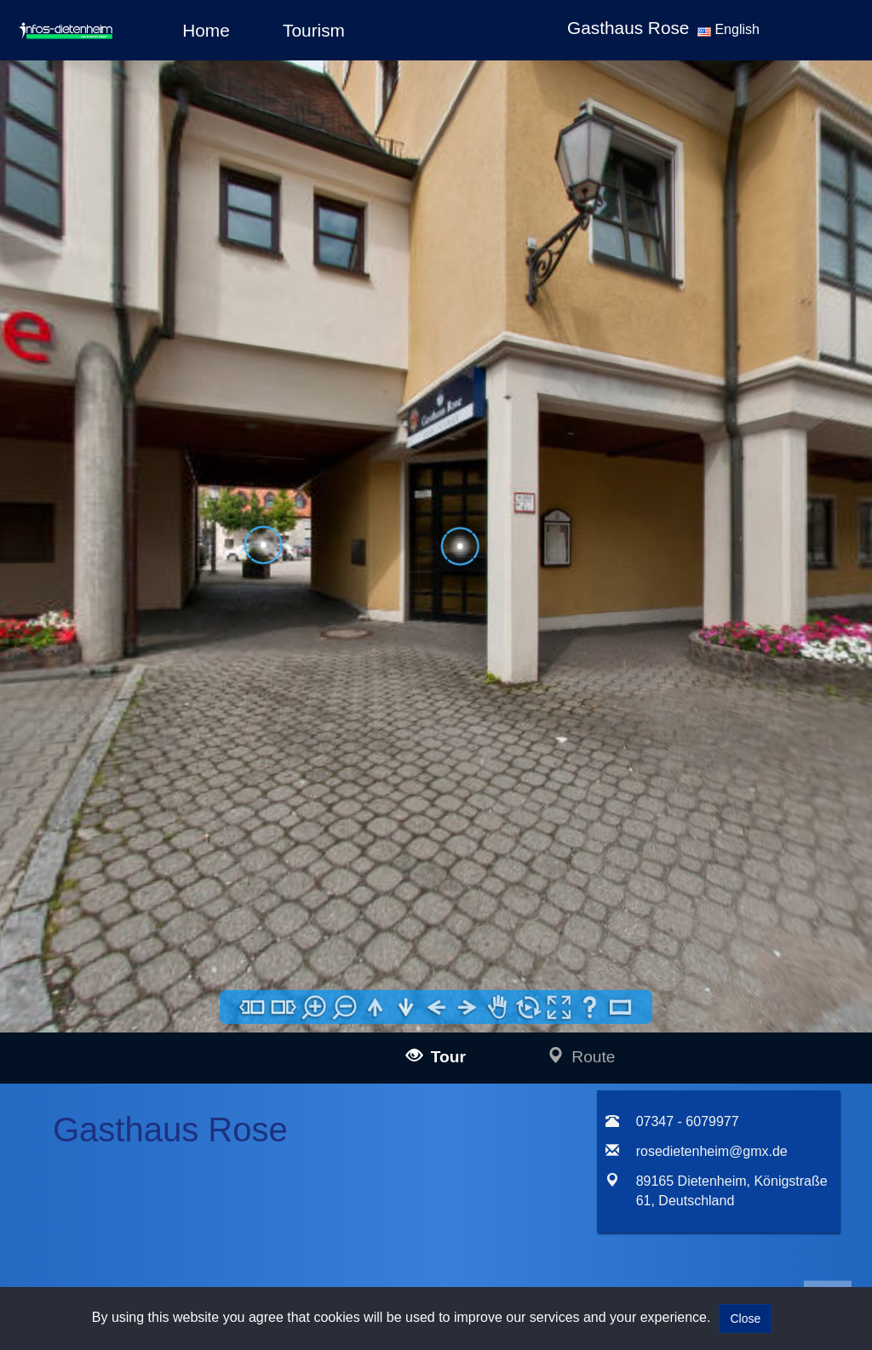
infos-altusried (145, 1132)
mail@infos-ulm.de (285, 999)
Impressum (413, 977)
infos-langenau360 (156, 998)
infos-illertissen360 (157, 1036)
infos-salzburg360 (130, 1217)
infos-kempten (146, 1094)
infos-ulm (104, 978)
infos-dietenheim (151, 1152)
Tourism (314, 30)
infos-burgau (141, 1056)
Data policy (413, 999)
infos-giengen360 (153, 1258)
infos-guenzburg (150, 1074)
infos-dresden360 (129, 1174)
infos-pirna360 (146, 1193)
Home (205, 30)
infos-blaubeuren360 (161, 1017)
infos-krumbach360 (158, 1113)
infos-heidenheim (129, 1240)
